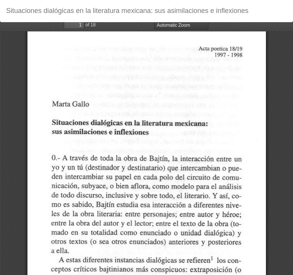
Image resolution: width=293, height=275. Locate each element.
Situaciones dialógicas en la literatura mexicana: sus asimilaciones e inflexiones (127, 11)
